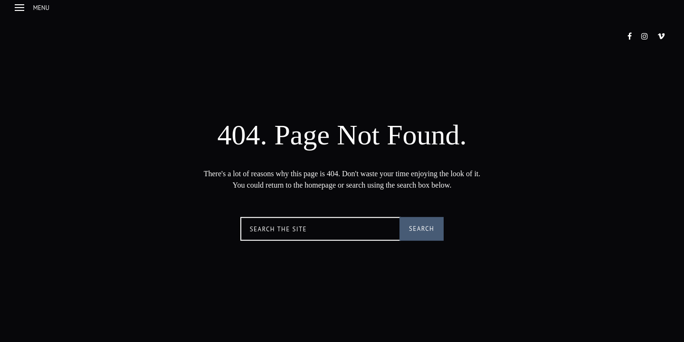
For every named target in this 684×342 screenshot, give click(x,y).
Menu (32, 7)
